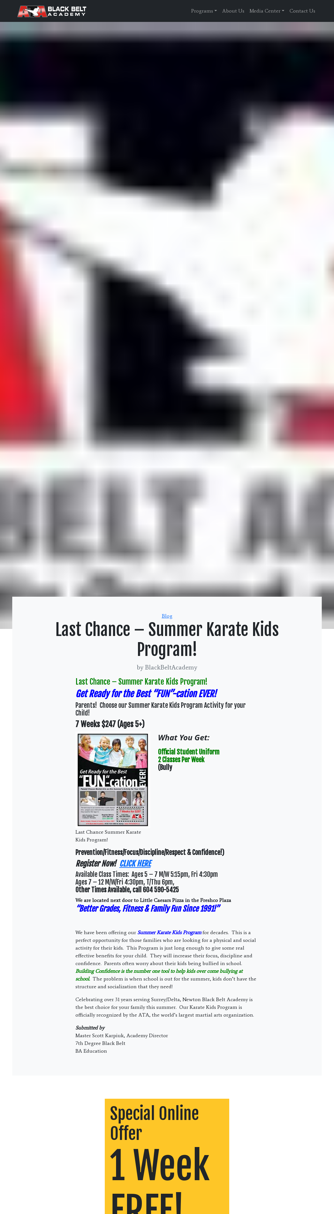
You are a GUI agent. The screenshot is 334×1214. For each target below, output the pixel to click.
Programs (202, 11)
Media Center (265, 11)
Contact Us (302, 11)
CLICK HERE (135, 863)
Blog (167, 616)
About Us (233, 11)
